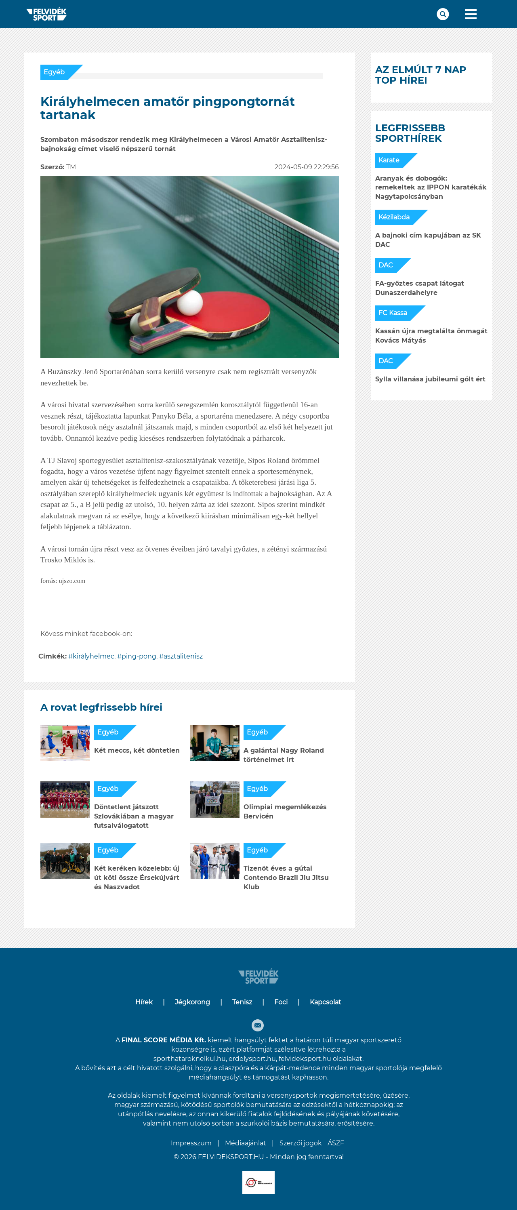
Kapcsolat (325, 1002)
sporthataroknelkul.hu (189, 1059)
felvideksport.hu (305, 1059)
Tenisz (242, 1002)
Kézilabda (394, 217)
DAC (385, 265)
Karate (388, 160)
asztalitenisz (183, 656)
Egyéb (54, 72)
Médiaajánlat (245, 1143)
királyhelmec (93, 656)
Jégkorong (192, 1002)
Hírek (144, 1002)
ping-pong (139, 656)
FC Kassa (392, 313)
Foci (281, 1002)
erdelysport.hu (252, 1059)
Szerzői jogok (301, 1143)
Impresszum (191, 1143)
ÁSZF (336, 1143)
